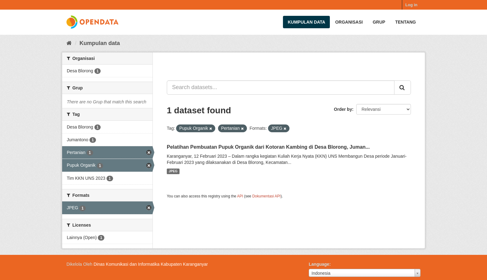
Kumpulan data (306, 22)
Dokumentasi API (266, 196)
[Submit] (402, 87)
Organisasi (349, 22)
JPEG (173, 171)
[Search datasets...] (280, 87)
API (240, 196)
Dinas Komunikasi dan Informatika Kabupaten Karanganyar (150, 264)
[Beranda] (69, 43)
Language (319, 264)
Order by (343, 109)
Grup (379, 22)
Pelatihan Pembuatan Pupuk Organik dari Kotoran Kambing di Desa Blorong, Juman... (268, 147)
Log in (411, 4)
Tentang (405, 22)
